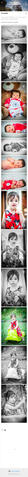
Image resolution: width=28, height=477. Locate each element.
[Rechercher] (26, 3)
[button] (26, 13)
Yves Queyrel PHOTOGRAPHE (14, 3)
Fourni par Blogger (14, 471)
